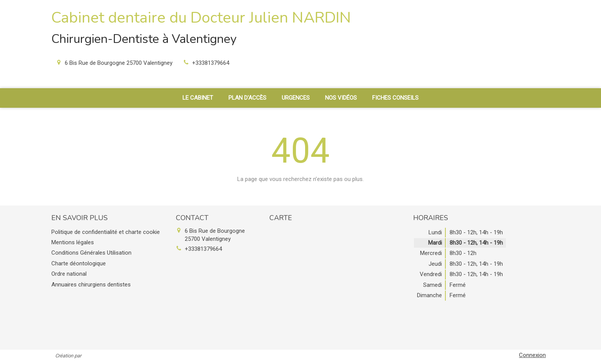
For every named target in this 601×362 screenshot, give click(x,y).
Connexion (532, 355)
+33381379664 (210, 62)
